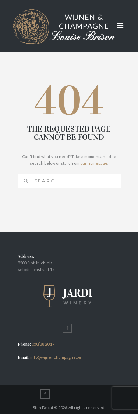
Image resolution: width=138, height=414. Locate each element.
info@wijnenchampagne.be (55, 357)
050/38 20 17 (43, 344)
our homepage (93, 163)
